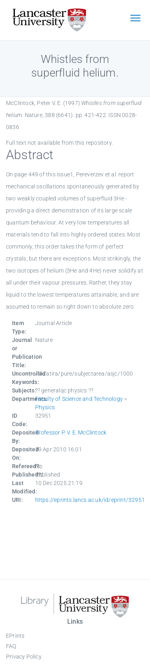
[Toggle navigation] (135, 19)
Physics (45, 407)
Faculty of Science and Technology (79, 399)
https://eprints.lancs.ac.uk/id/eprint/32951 (90, 500)
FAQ (11, 646)
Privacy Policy (24, 656)
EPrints (15, 636)
